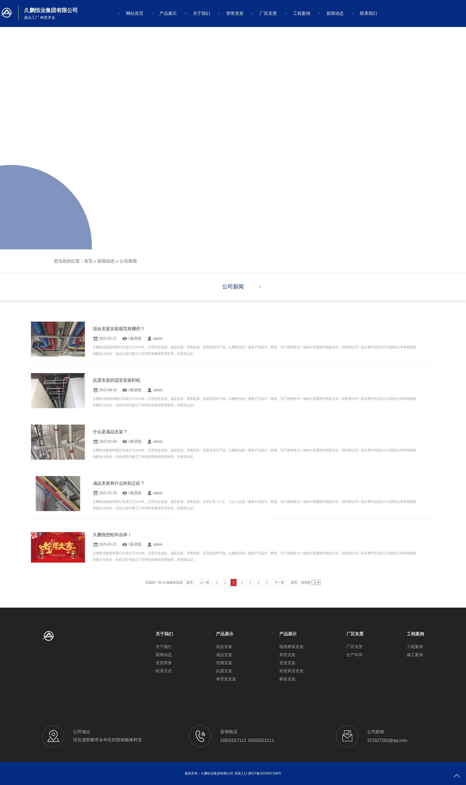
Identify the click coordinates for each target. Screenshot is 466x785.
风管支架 (287, 654)
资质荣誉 (164, 662)
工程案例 (301, 13)
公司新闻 (128, 261)
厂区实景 (268, 13)
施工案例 (415, 654)
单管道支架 (226, 679)
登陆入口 (240, 773)
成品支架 (224, 654)
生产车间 (354, 654)
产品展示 (168, 13)
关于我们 (201, 13)
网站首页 (134, 13)
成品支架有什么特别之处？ (119, 483)
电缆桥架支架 (291, 646)
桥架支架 (287, 679)
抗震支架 (224, 671)
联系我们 (368, 13)
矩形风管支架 (291, 671)
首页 (88, 261)
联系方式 (164, 671)
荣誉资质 (235, 13)
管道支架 (287, 662)
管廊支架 (224, 662)
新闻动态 (335, 13)
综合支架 (224, 646)
